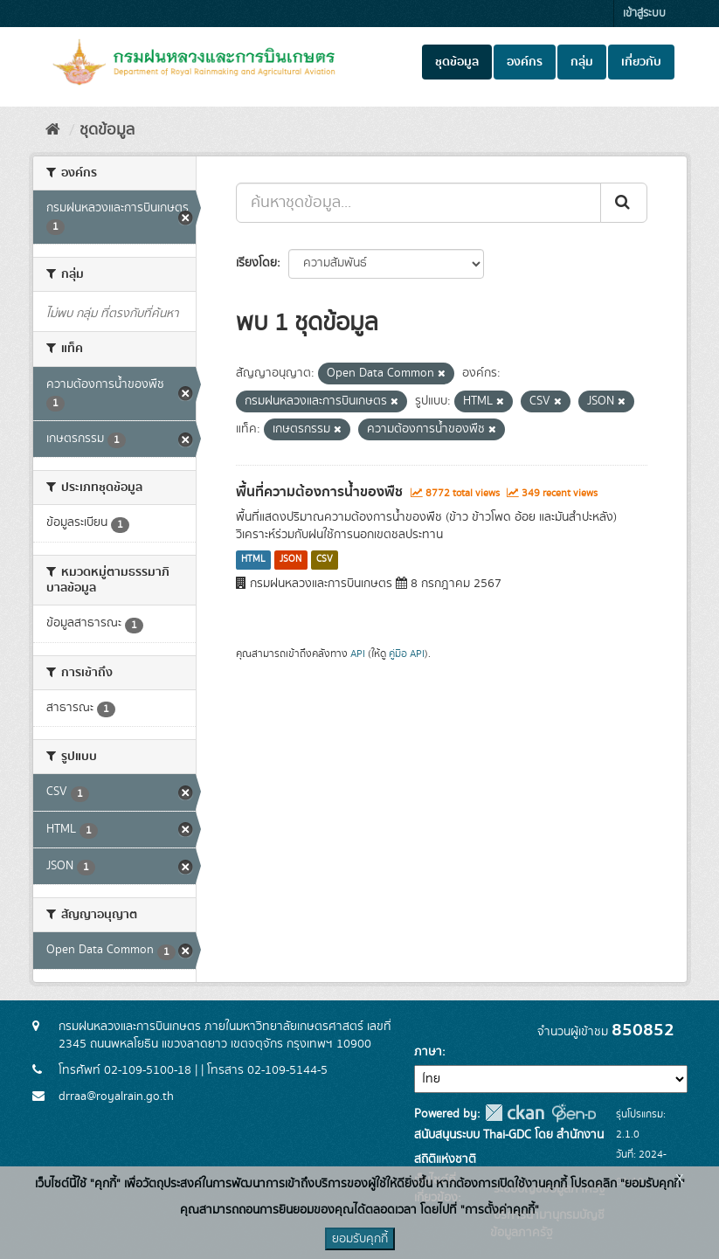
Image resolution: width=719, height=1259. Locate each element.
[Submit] (623, 203)
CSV (324, 560)
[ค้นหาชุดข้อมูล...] (418, 203)
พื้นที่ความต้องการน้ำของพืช (319, 492)
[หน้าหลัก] (52, 130)
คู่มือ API (407, 654)
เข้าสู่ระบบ (644, 13)
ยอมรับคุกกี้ (360, 1239)
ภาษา (428, 1052)
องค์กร (525, 62)
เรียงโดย (256, 263)
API (357, 654)
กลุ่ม (581, 62)
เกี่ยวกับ (641, 62)
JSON (290, 560)
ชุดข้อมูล (457, 62)
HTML (253, 560)
